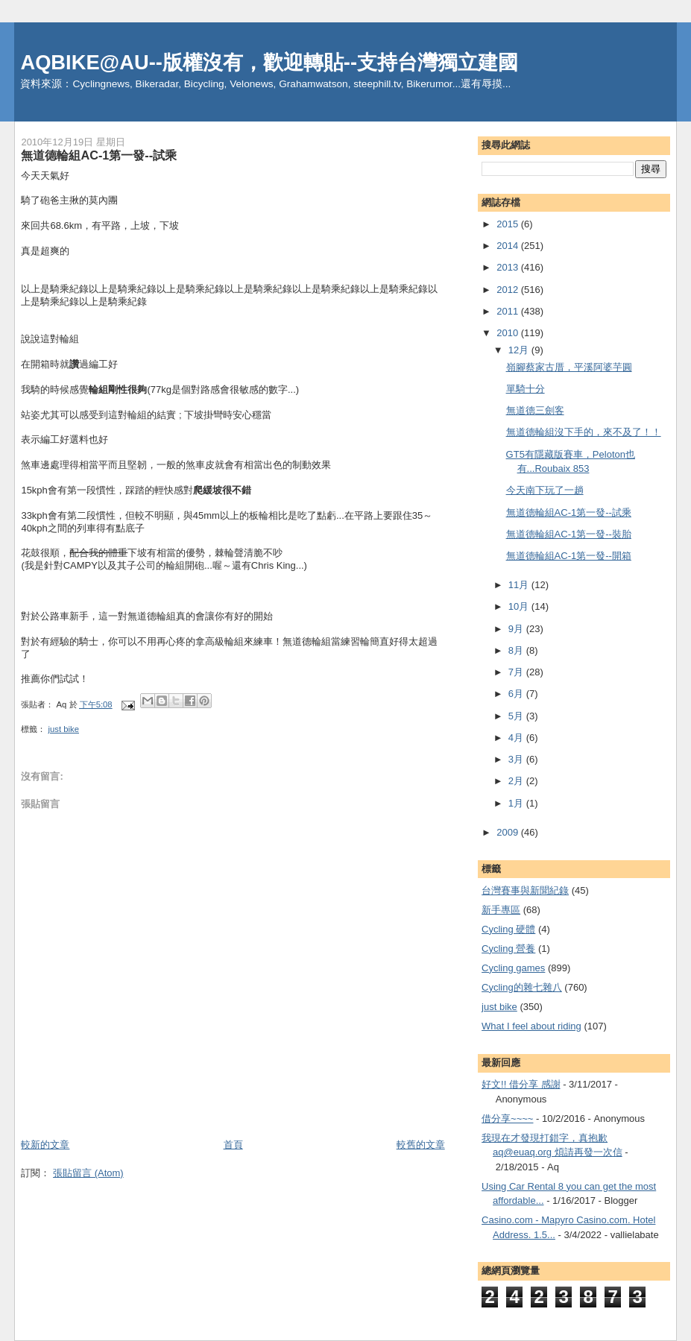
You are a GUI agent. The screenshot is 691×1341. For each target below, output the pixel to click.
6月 (517, 693)
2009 (508, 832)
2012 (508, 289)
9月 (517, 628)
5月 (517, 716)
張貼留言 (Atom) (88, 1172)
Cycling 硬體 (508, 929)
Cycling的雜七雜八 (522, 987)
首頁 (233, 1144)
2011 (508, 311)
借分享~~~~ (507, 1118)
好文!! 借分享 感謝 (521, 1084)
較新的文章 (45, 1144)
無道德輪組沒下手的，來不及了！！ (583, 432)
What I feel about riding (531, 1026)
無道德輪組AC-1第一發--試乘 (568, 512)
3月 (517, 759)
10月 (519, 606)
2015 (508, 224)
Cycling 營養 (508, 948)
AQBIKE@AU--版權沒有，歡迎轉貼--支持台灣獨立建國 (269, 62)
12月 (519, 350)
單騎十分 (525, 388)
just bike (63, 729)
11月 (519, 584)
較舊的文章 (421, 1144)
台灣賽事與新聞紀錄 (525, 890)
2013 (508, 267)
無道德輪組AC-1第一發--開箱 (568, 555)
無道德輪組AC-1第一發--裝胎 (568, 534)
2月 (517, 780)
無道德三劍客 (535, 410)
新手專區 (501, 909)
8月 (517, 650)
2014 (508, 245)
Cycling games (513, 968)
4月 (517, 737)
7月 (517, 672)
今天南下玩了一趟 (545, 490)
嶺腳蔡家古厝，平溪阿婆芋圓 (569, 367)
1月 (517, 803)
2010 (508, 332)
